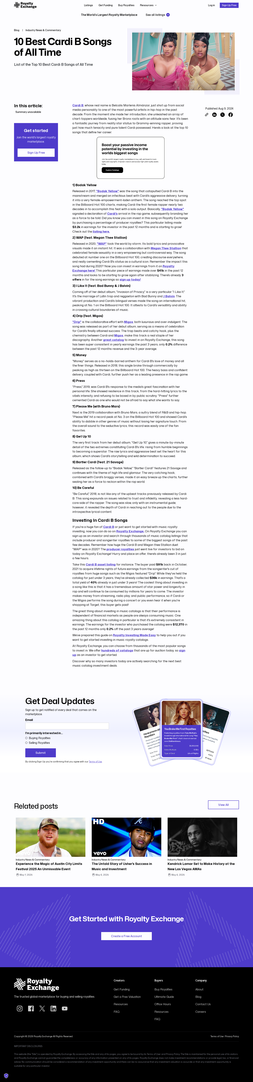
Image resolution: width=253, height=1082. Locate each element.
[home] (25, 5)
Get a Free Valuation (127, 997)
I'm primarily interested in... (44, 733)
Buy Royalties (126, 5)
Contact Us (203, 1004)
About (199, 989)
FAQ (116, 1012)
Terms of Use (95, 761)
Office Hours (162, 1004)
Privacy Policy (232, 1036)
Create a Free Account (126, 936)
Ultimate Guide (164, 997)
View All (223, 805)
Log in (211, 5)
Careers (200, 1012)
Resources (121, 1004)
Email (29, 720)
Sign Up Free (229, 5)
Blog (198, 997)
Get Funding (106, 5)
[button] (148, 5)
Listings (88, 5)
